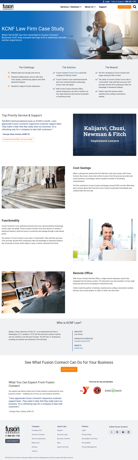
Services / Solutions (71, 7)
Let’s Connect (124, 7)
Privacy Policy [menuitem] (87, 434)
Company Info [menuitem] (37, 430)
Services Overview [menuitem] (38, 434)
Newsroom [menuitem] (36, 443)
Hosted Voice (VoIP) (82, 341)
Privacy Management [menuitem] (89, 447)
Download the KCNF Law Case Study (18, 139)
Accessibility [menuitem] (86, 443)
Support (103, 7)
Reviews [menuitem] (35, 447)
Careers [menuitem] (34, 451)
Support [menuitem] (60, 430)
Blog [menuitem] (58, 443)
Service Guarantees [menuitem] (38, 439)
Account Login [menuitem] (62, 434)
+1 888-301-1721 (12, 436)
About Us (90, 7)
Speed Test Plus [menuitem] (62, 447)
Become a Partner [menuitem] (63, 439)
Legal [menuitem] (83, 430)
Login (106, 2)
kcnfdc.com (78, 348)
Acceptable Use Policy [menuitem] (89, 439)
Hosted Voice (73, 73)
